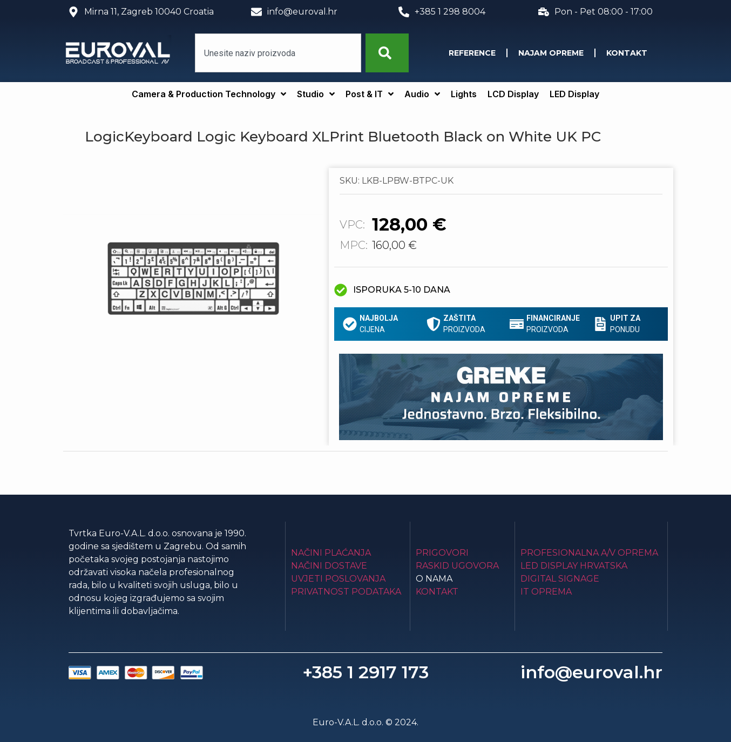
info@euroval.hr (591, 672)
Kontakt (626, 53)
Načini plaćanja (331, 553)
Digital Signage (559, 579)
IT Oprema (546, 591)
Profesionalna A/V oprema (589, 553)
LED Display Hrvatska (573, 566)
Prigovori (442, 553)
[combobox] (278, 52)
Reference (472, 53)
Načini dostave (329, 566)
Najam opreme (551, 53)
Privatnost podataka (346, 591)
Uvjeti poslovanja (338, 579)
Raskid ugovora (457, 566)
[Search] (387, 52)
